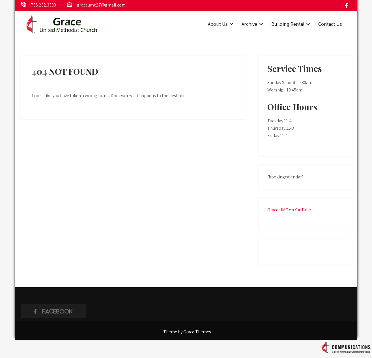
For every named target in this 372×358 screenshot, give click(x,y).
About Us (218, 24)
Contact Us (330, 24)
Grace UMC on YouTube (289, 210)
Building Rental (287, 24)
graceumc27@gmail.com (101, 5)
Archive (249, 24)
